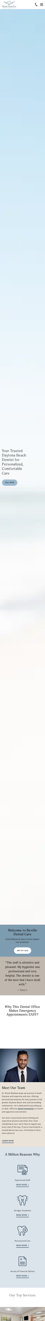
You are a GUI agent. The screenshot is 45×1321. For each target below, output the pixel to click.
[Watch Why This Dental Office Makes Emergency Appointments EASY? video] (22, 1030)
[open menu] (41, 4)
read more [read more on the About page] (22, 1185)
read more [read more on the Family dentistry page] (22, 1215)
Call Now (9, 483)
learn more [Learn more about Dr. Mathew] (8, 1141)
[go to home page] (9, 4)
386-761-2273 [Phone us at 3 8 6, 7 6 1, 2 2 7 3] (22, 950)
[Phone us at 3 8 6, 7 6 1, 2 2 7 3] (36, 4)
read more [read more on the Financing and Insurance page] (22, 1276)
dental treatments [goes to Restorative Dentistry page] (26, 1109)
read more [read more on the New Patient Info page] (22, 1245)
